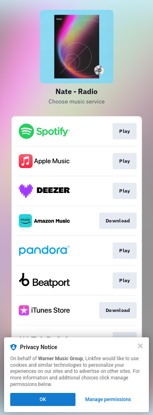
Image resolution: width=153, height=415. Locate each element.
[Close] (140, 345)
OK (43, 399)
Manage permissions (108, 399)
